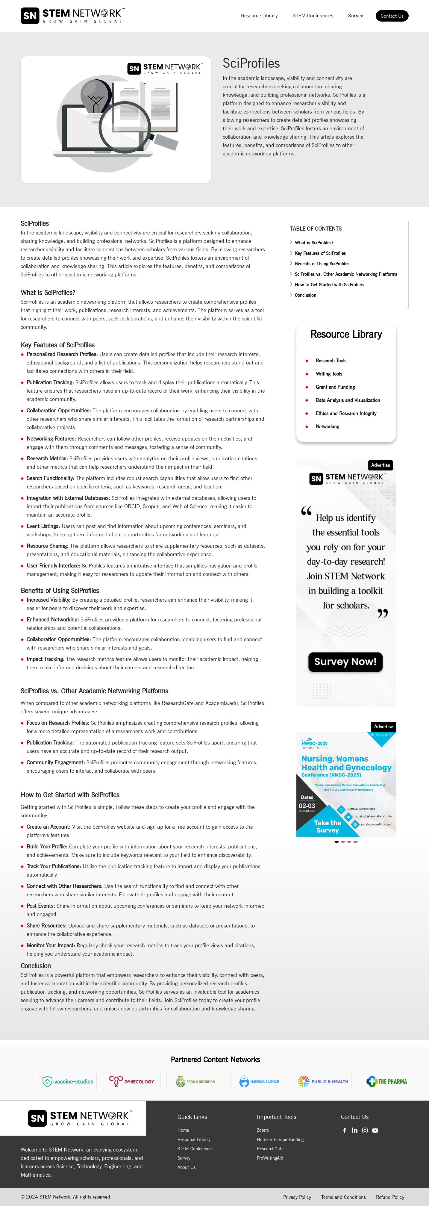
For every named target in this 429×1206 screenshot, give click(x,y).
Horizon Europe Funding (280, 1139)
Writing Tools (329, 374)
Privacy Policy (297, 1197)
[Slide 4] (355, 842)
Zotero (263, 1130)
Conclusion (305, 295)
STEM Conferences (313, 16)
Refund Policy (390, 1197)
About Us (187, 1167)
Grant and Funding (335, 387)
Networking (327, 426)
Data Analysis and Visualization (348, 400)
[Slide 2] (351, 698)
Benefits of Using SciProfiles (322, 264)
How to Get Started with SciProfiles (329, 284)
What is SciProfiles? (314, 243)
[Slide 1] (340, 698)
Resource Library (259, 16)
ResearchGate (270, 1148)
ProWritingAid (270, 1158)
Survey (355, 16)
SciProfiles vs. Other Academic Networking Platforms (346, 274)
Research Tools (331, 361)
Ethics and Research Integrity (346, 413)
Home (183, 1130)
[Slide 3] (349, 842)
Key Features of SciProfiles (320, 253)
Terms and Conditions (343, 1197)
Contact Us (392, 16)
